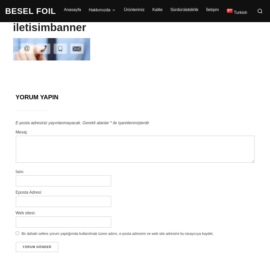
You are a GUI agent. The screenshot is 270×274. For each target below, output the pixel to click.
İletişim (212, 9)
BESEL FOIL (30, 11)
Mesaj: (22, 132)
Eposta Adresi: (29, 192)
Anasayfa (72, 9)
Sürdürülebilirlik (184, 9)
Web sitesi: (26, 213)
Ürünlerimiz (134, 9)
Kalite (157, 9)
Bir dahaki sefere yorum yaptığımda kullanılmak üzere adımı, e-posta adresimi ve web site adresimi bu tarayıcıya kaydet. (118, 234)
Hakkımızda (102, 10)
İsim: (20, 172)
